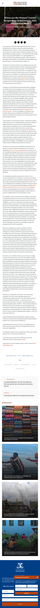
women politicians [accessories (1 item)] (20, 368)
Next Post (8, 393)
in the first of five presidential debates (18, 150)
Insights (24, 339)
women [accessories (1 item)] (34, 364)
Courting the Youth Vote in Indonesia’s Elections (19, 395)
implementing (23, 78)
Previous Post (9, 379)
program (31, 180)
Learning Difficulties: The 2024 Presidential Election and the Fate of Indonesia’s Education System (18, 384)
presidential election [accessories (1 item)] (25, 364)
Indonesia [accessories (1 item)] (16, 364)
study (30, 129)
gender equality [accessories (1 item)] (8, 364)
